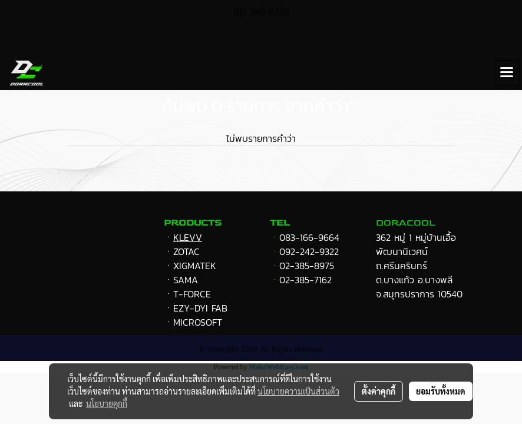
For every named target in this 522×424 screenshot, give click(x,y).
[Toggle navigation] (507, 73)
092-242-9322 (309, 251)
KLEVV (187, 237)
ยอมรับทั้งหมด (440, 391)
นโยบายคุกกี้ (106, 403)
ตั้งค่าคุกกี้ (378, 391)
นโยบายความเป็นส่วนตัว (298, 391)
